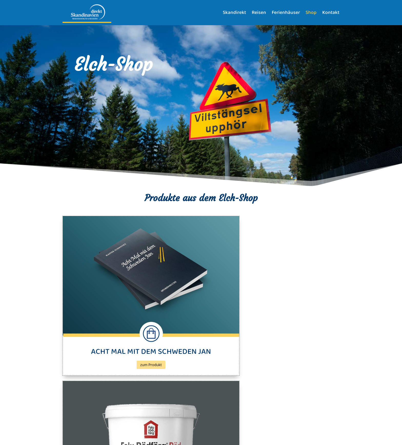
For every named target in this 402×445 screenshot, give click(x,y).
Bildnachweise (116, 428)
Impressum (71, 428)
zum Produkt (107, 307)
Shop (311, 12)
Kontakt (330, 12)
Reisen (259, 12)
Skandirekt (234, 12)
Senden (325, 405)
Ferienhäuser (286, 12)
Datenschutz (92, 428)
